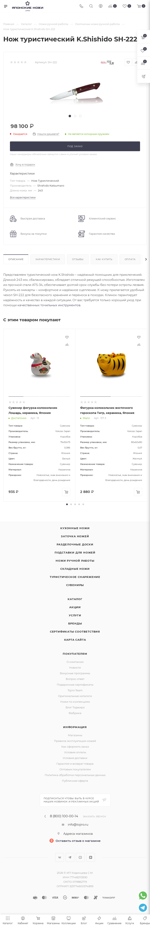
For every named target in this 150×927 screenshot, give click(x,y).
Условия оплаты (75, 752)
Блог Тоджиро (75, 707)
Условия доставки (75, 758)
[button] (67, 504)
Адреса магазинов (78, 834)
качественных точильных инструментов (48, 305)
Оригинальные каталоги (75, 696)
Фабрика (75, 713)
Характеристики (48, 259)
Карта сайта (75, 639)
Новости (75, 667)
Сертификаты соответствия (75, 631)
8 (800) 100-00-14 (64, 816)
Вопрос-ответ (75, 679)
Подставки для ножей (75, 552)
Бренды (75, 623)
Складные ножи (75, 568)
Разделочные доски (75, 544)
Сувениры (75, 585)
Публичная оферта (75, 780)
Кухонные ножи (75, 528)
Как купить (104, 259)
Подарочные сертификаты (75, 684)
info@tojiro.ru (78, 824)
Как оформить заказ (75, 746)
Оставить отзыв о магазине (78, 841)
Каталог (75, 599)
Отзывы (78, 259)
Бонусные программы (75, 673)
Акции (75, 607)
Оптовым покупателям (75, 769)
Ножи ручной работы (75, 560)
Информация (75, 727)
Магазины (75, 735)
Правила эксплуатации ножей (75, 740)
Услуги (75, 615)
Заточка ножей (75, 536)
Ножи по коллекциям (75, 701)
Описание (15, 259)
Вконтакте (59, 857)
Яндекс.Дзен (90, 857)
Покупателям (75, 653)
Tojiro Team (75, 690)
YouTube (80, 857)
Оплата (130, 259)
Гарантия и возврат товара (75, 763)
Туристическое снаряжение (75, 577)
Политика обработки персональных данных (75, 775)
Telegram (70, 857)
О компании (75, 661)
